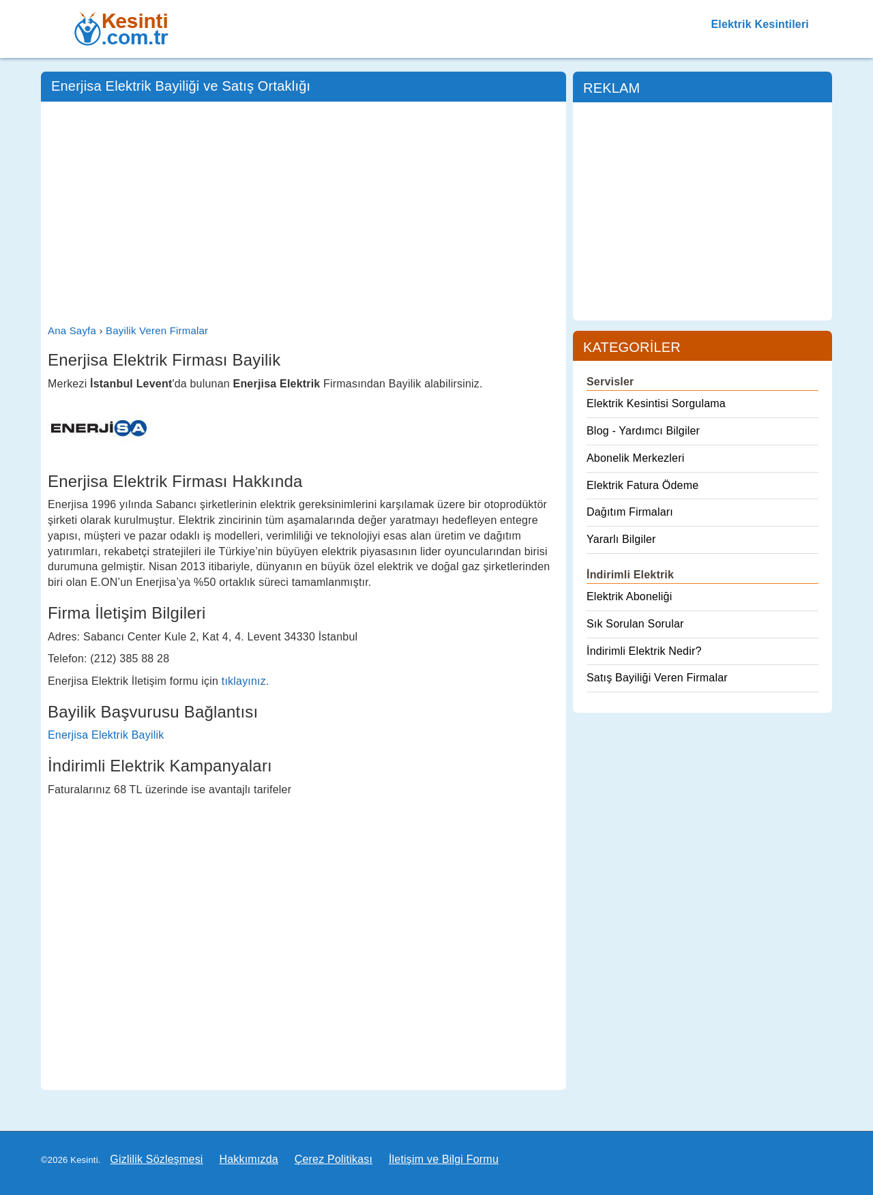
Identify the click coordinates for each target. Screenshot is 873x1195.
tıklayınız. (245, 681)
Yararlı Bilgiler (621, 539)
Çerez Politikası (333, 1159)
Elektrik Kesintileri (760, 24)
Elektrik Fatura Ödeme (642, 485)
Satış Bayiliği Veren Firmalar (657, 677)
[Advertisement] (303, 210)
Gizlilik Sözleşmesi (156, 1159)
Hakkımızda (248, 1159)
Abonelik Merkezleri (635, 458)
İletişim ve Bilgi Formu (444, 1159)
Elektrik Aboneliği (629, 596)
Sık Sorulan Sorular (635, 624)
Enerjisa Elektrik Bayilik (106, 735)
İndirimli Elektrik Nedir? (644, 651)
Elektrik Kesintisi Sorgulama (656, 403)
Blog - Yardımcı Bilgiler (643, 431)
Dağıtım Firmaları (630, 512)
